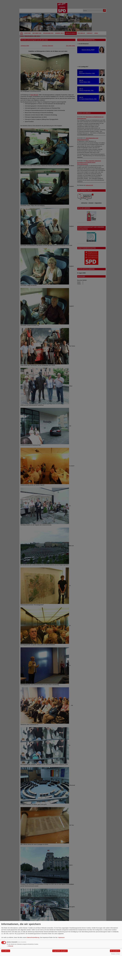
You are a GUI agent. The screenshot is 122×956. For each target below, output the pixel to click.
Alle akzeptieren (115, 951)
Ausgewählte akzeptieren (60, 951)
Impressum (61, 937)
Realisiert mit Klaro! (115, 953)
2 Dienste (10, 946)
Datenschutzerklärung (33, 937)
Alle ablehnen (6, 951)
